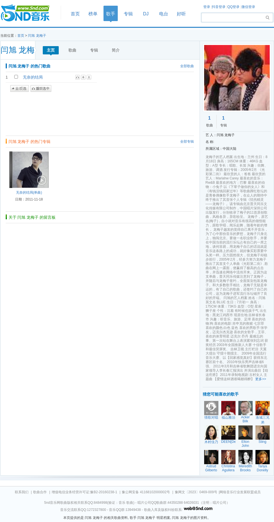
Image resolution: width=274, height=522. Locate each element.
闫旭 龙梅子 (37, 36)
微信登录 (248, 7)
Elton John (245, 444)
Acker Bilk (245, 419)
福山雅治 (228, 417)
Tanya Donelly (262, 468)
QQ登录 (233, 7)
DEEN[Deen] (231, 442)
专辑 (128, 13)
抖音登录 (219, 7)
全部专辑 (187, 142)
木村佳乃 (211, 442)
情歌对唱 (211, 417)
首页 (28, 13)
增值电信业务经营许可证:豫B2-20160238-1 (84, 492)
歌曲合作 (40, 492)
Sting (262, 442)
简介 (116, 50)
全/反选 (19, 88)
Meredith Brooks (245, 468)
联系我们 (22, 492)
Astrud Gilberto (211, 468)
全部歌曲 (187, 66)
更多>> (260, 379)
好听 (181, 13)
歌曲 (72, 50)
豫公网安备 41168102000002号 (146, 492)
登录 (206, 7)
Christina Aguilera (228, 468)
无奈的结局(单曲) (29, 193)
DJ (146, 13)
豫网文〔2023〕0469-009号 (196, 492)
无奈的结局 (33, 77)
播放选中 (41, 88)
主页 (51, 50)
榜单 (93, 13)
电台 (163, 13)
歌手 (110, 13)
